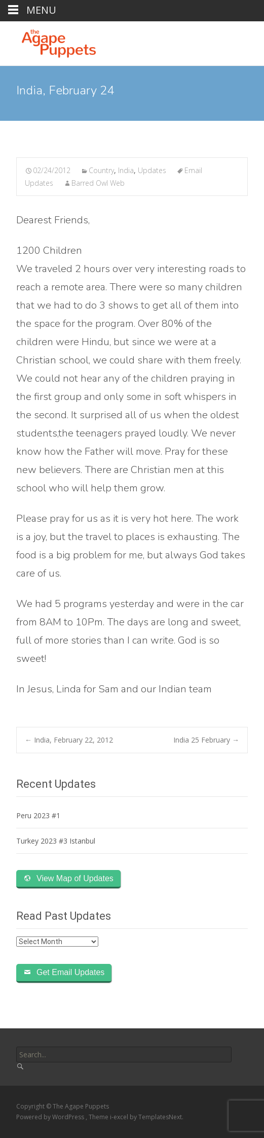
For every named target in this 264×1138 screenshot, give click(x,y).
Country (101, 170)
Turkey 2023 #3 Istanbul (55, 841)
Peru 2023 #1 (38, 815)
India (126, 170)
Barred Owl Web (98, 183)
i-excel (120, 1117)
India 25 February (206, 740)
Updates (152, 170)
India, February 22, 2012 (69, 740)
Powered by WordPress (51, 1117)
